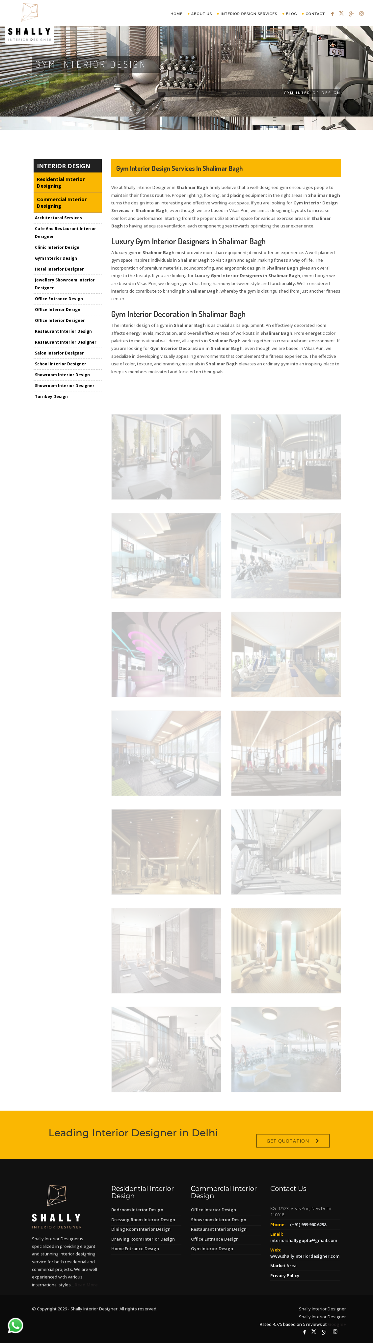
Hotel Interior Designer (59, 270)
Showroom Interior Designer (64, 386)
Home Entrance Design (135, 1248)
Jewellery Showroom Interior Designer (65, 285)
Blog (291, 14)
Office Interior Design (57, 310)
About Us (201, 14)
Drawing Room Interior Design (143, 1239)
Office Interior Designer (60, 321)
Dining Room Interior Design (141, 1229)
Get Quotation (288, 1153)
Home (177, 14)
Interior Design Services (249, 14)
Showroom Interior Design (62, 376)
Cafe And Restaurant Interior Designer (65, 233)
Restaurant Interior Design (63, 332)
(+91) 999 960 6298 (308, 1224)
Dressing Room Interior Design (143, 1220)
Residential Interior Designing (61, 183)
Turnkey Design (51, 397)
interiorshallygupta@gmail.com (303, 1240)
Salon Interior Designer (59, 354)
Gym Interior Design (56, 259)
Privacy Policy (284, 1275)
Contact (315, 14)
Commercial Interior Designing (237, 93)
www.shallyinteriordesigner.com (304, 1256)
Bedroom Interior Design (137, 1210)
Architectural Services (58, 219)
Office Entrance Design (59, 300)
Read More (86, 1285)
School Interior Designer (60, 365)
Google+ (337, 1324)
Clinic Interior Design (57, 248)
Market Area (283, 1266)
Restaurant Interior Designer (65, 343)
